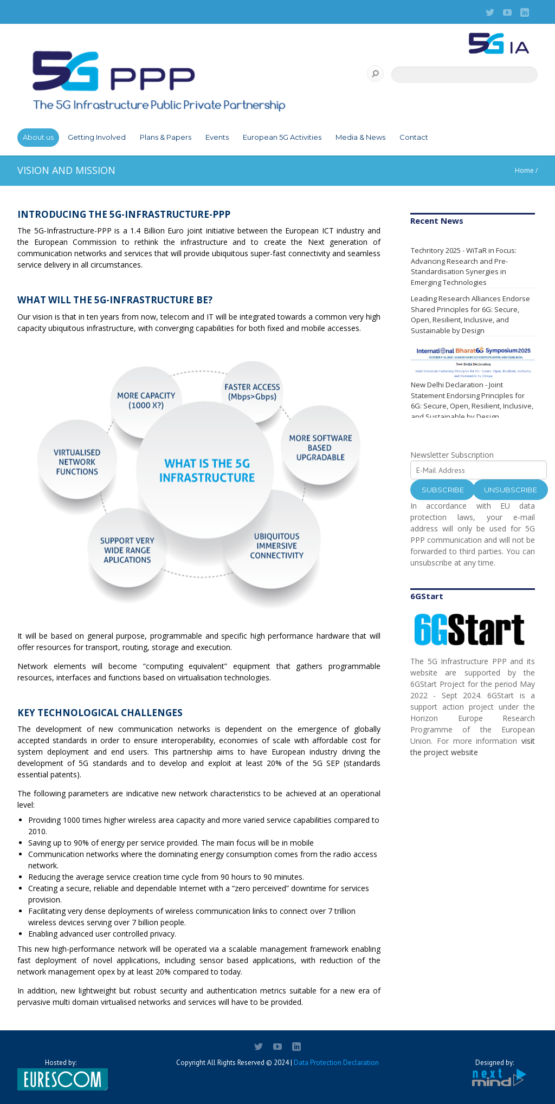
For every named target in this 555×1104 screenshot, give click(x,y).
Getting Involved (97, 137)
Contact (413, 137)
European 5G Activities (282, 137)
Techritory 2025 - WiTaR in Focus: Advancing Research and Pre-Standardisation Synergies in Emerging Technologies (464, 266)
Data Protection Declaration (336, 1062)
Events (217, 137)
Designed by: (494, 1073)
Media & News (360, 137)
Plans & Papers (165, 137)
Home (524, 170)
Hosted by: (60, 1074)
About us (38, 137)
